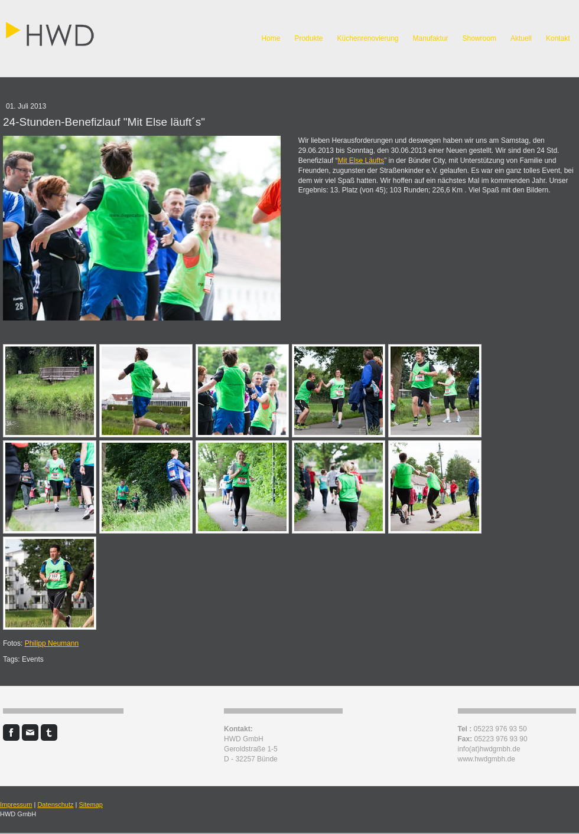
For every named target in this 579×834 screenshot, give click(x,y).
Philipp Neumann (52, 643)
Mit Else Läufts (361, 160)
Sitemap (91, 804)
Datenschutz (55, 804)
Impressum (16, 804)
